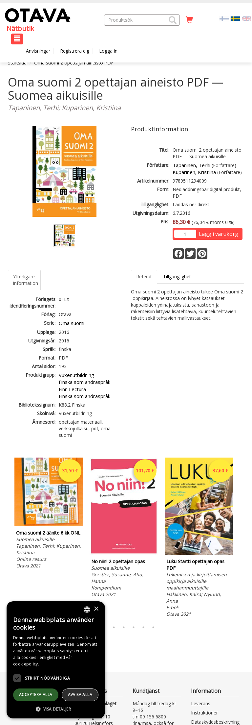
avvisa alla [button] (80, 694)
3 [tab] (114, 627)
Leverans (200, 703)
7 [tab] (153, 627)
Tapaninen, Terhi (191, 165)
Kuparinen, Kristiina (194, 172)
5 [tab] (133, 627)
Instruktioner (204, 713)
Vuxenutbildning (76, 375)
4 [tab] (123, 627)
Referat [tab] (144, 276)
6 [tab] (143, 627)
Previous (6, 538)
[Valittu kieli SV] (235, 18)
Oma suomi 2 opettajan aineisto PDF (74, 63)
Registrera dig (74, 51)
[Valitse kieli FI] (224, 18)
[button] (173, 20)
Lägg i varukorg (218, 234)
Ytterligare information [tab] (25, 279)
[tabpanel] (48, 514)
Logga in (108, 51)
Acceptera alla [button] (35, 694)
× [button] (96, 609)
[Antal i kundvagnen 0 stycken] (189, 19)
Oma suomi (71, 323)
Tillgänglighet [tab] (177, 276)
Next (241, 538)
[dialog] (56, 659)
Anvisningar (38, 51)
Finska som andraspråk (84, 382)
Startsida (17, 63)
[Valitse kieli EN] (246, 18)
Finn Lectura (72, 389)
